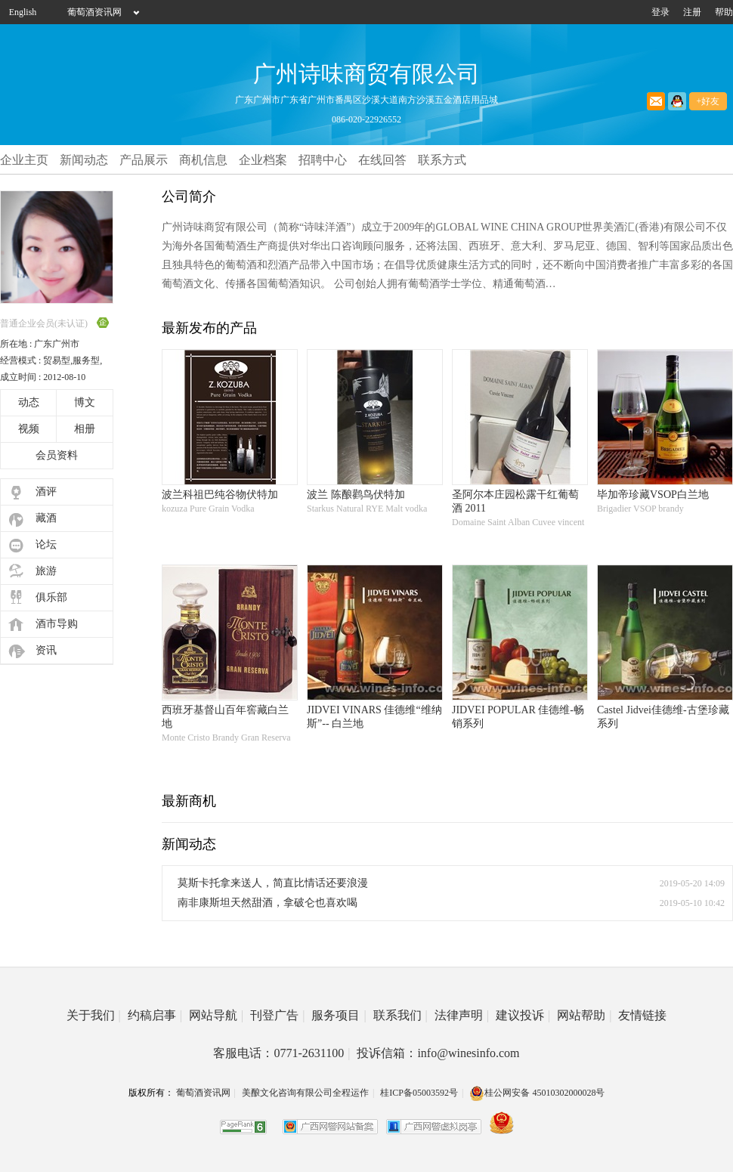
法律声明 (462, 1015)
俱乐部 (51, 597)
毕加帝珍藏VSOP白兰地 (653, 494)
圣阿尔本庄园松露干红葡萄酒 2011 (515, 501)
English (23, 12)
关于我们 (93, 1015)
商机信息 (203, 159)
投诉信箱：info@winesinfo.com (438, 1053)
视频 (28, 428)
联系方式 (442, 159)
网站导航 (216, 1015)
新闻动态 (84, 159)
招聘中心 (322, 159)
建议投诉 (523, 1015)
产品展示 (143, 159)
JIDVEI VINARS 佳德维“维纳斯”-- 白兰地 (374, 716)
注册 (692, 12)
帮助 (724, 12)
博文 (84, 402)
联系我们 (400, 1015)
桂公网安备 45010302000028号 (537, 1092)
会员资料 (57, 455)
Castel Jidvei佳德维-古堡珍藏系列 (663, 716)
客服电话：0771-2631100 (281, 1053)
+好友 (708, 101)
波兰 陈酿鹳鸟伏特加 (356, 494)
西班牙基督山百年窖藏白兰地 (225, 716)
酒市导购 (57, 623)
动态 (28, 402)
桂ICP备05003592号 (419, 1092)
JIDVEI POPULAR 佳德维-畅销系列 (518, 716)
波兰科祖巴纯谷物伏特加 (220, 494)
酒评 (46, 491)
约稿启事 (155, 1015)
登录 (660, 12)
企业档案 (263, 159)
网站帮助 (584, 1015)
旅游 (46, 571)
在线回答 (382, 159)
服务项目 (338, 1015)
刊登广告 (277, 1015)
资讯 (46, 650)
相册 (84, 428)
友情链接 (642, 1015)
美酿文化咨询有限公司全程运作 (305, 1092)
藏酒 (46, 518)
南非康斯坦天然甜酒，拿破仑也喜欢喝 (267, 902)
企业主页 (24, 159)
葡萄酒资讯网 (94, 12)
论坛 (46, 544)
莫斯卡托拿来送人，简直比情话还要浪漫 (273, 883)
